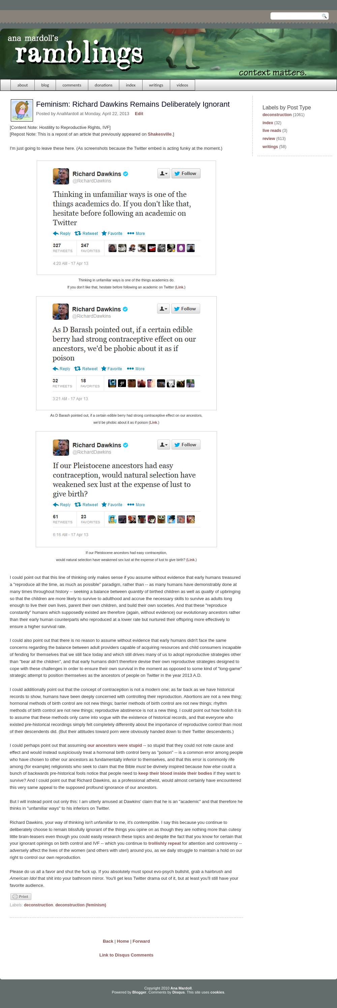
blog (45, 85)
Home (123, 941)
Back (108, 941)
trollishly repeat (164, 843)
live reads (272, 130)
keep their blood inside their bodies (175, 773)
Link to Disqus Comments (126, 955)
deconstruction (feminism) (80, 905)
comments (71, 85)
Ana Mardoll (181, 988)
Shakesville (160, 134)
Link (179, 287)
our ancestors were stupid (115, 745)
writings (156, 85)
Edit (139, 113)
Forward (141, 941)
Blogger (139, 992)
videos (182, 85)
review (269, 138)
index (131, 85)
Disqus (178, 992)
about (23, 85)
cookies (217, 992)
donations (104, 85)
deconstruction (38, 905)
